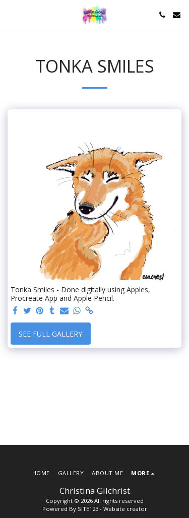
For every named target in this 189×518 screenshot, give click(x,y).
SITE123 (88, 508)
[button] (11, 14)
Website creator (125, 508)
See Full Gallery (50, 334)
